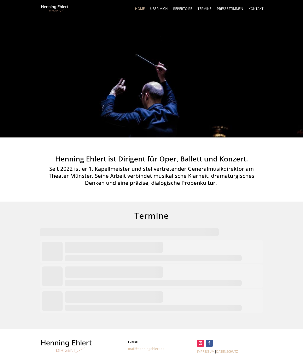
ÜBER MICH (159, 9)
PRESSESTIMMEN (230, 9)
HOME (140, 9)
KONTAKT (256, 9)
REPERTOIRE (182, 9)
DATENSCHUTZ (227, 351)
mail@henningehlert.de (146, 348)
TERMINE (204, 9)
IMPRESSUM (206, 351)
